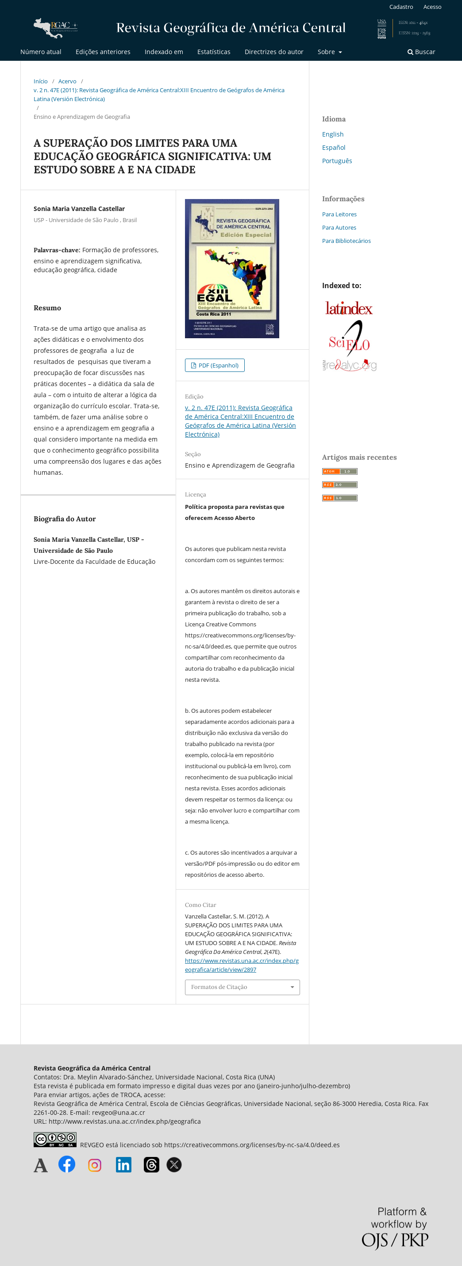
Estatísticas (214, 51)
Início (41, 81)
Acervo (67, 81)
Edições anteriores (103, 51)
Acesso (433, 7)
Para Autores (339, 227)
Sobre (327, 51)
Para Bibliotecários (346, 241)
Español (334, 147)
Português (337, 160)
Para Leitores (339, 214)
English (333, 134)
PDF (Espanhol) (218, 365)
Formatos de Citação (219, 987)
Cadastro (401, 7)
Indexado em (164, 51)
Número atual (41, 51)
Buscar (421, 51)
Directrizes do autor (274, 51)
